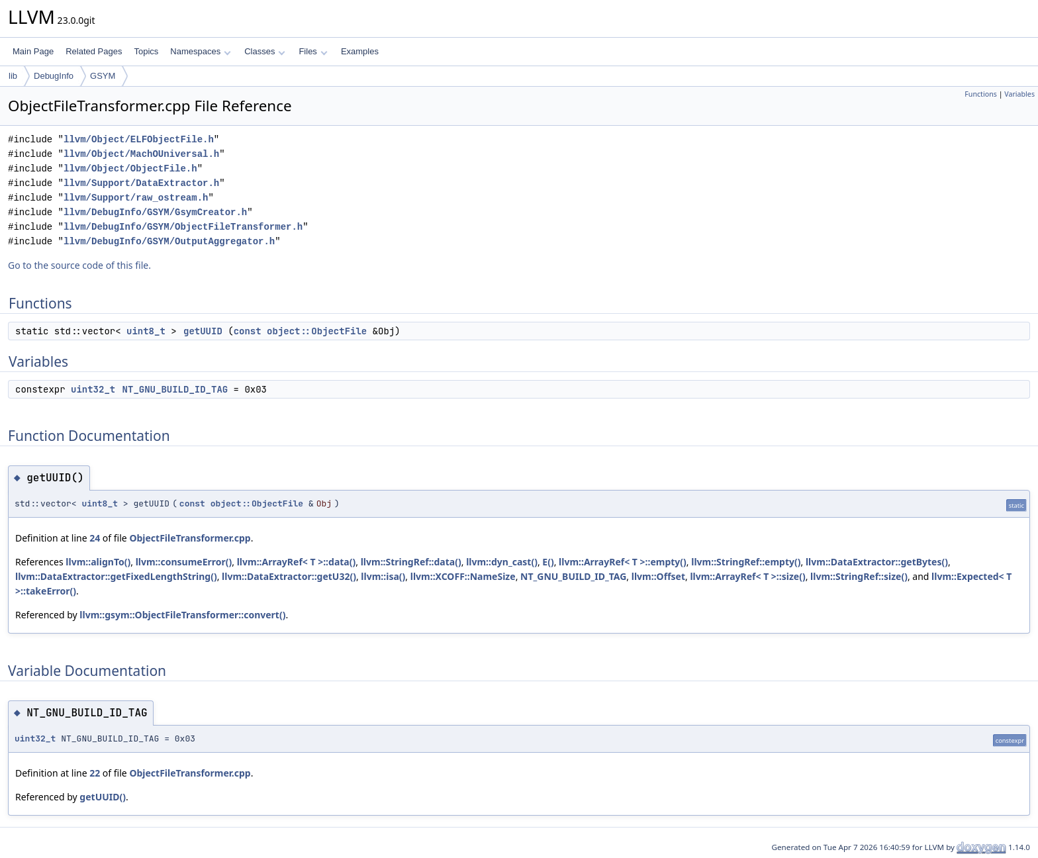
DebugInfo (53, 76)
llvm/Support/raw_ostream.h (136, 197)
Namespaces (200, 51)
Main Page (33, 51)
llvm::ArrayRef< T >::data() (296, 561)
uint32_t (93, 389)
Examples (360, 51)
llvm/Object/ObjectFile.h (130, 168)
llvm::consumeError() (184, 561)
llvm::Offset (658, 576)
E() (547, 561)
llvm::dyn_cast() (502, 561)
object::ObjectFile (317, 331)
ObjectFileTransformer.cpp (189, 538)
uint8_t (145, 331)
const (247, 331)
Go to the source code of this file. (79, 265)
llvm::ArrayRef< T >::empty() (622, 561)
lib (13, 76)
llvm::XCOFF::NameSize (463, 576)
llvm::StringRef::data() (411, 561)
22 (94, 773)
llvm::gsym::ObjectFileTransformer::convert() (182, 614)
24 (94, 538)
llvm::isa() (383, 576)
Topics (146, 51)
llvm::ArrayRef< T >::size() (747, 576)
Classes (264, 51)
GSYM (102, 76)
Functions (981, 94)
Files (313, 51)
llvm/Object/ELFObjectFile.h (139, 139)
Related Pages (94, 51)
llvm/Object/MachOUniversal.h (141, 154)
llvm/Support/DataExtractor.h (141, 183)
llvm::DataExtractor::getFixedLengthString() (116, 576)
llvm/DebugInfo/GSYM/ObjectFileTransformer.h (183, 226)
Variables (1019, 94)
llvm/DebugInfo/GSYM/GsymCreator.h (155, 212)
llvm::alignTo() (98, 561)
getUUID (202, 331)
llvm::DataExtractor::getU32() (289, 576)
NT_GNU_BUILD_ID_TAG (175, 389)
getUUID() (102, 796)
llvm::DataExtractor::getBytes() (877, 561)
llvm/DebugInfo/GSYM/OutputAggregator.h (169, 241)
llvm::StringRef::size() (859, 576)
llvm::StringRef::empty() (745, 561)
